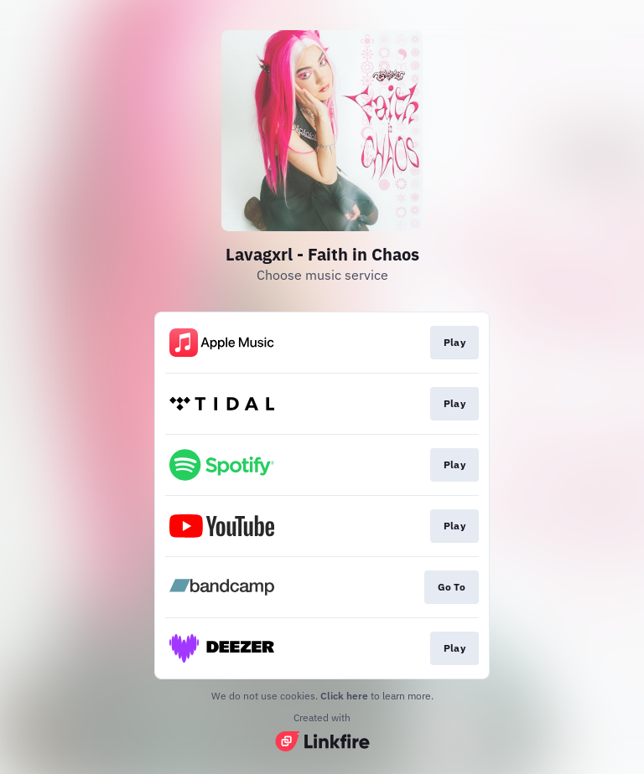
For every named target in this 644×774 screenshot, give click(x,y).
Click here (344, 695)
